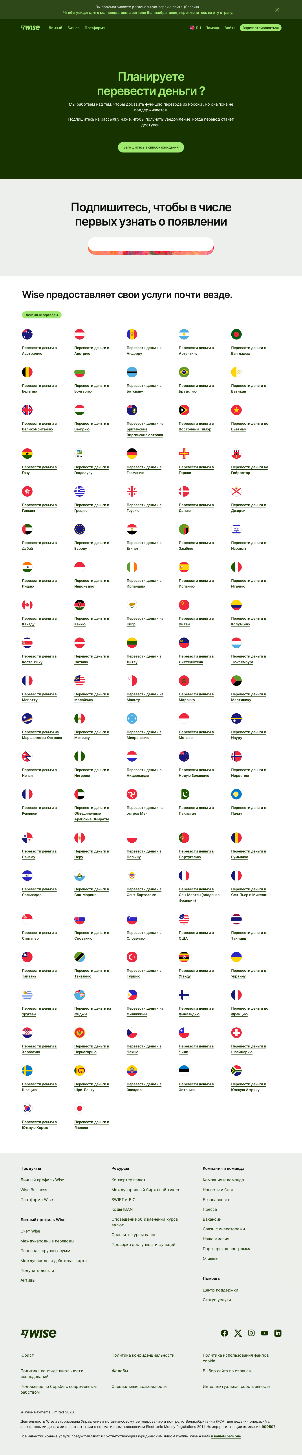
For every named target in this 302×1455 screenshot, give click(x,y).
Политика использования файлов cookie (236, 1358)
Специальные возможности (139, 1386)
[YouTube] (264, 1334)
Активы (27, 1280)
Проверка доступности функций (143, 1244)
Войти (230, 28)
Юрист (27, 1355)
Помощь (212, 28)
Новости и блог (218, 1189)
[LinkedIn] (278, 1334)
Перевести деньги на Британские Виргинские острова (145, 429)
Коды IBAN (122, 1209)
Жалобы (120, 1371)
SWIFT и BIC (123, 1199)
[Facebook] (224, 1334)
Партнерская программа (227, 1248)
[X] (238, 1334)
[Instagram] (251, 1334)
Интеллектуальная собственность (237, 1386)
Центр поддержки (220, 1290)
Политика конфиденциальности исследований (51, 1374)
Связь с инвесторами (224, 1229)
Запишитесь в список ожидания (151, 147)
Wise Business (33, 1189)
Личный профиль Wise (42, 1180)
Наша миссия (216, 1238)
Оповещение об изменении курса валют (145, 1222)
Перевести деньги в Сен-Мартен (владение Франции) (199, 895)
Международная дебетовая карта (53, 1260)
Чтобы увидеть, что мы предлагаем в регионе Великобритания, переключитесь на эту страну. (148, 12)
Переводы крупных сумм (45, 1250)
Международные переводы (47, 1241)
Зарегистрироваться (261, 28)
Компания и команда (223, 1180)
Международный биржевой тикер (145, 1189)
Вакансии (212, 1219)
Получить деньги (37, 1270)
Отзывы (211, 1258)
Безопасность (216, 1199)
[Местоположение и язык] (195, 27)
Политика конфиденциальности (143, 1355)
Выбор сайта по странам (227, 1371)
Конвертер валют (129, 1180)
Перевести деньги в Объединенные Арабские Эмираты (91, 813)
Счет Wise (30, 1231)
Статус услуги (217, 1299)
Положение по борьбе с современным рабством (58, 1389)
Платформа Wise (36, 1199)
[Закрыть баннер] (277, 9)
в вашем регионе (226, 1436)
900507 (268, 1426)
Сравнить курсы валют (134, 1234)
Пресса (210, 1209)
